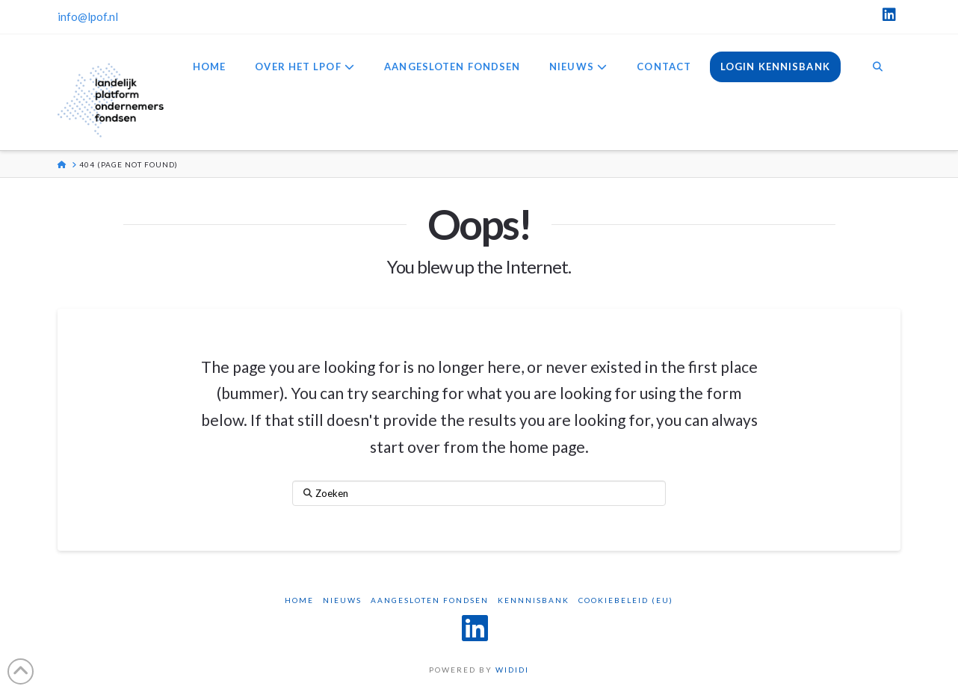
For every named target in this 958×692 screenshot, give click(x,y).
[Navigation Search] (877, 68)
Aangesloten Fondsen (430, 600)
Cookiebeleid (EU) (625, 600)
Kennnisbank (533, 600)
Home (299, 600)
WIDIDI (512, 669)
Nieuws (342, 600)
